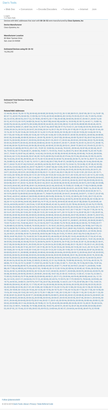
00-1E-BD (44, 287)
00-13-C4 (49, 250)
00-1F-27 (99, 207)
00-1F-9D (71, 129)
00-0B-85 (33, 252)
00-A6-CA (11, 260)
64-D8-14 (64, 121)
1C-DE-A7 (80, 274)
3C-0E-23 (67, 231)
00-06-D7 (55, 298)
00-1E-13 (72, 172)
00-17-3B (53, 119)
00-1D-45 (8, 210)
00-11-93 (91, 212)
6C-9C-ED (98, 164)
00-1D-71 (97, 172)
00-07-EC (99, 215)
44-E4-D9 (14, 204)
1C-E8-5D (33, 116)
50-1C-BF (66, 113)
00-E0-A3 (88, 271)
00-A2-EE (41, 145)
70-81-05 (92, 239)
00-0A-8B (16, 137)
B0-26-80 (73, 303)
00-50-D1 (11, 234)
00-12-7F (38, 292)
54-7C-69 (38, 236)
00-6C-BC (16, 185)
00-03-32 (99, 180)
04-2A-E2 (67, 258)
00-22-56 (58, 207)
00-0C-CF (71, 295)
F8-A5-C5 (91, 145)
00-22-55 (66, 207)
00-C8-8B (99, 183)
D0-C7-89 (53, 161)
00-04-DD (41, 255)
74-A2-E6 (11, 159)
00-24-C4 (49, 244)
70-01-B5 (72, 263)
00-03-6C (74, 140)
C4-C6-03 (47, 153)
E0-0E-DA (33, 220)
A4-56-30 (47, 164)
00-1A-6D (88, 132)
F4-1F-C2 (36, 279)
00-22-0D (99, 244)
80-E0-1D (16, 194)
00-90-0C (27, 159)
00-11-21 (41, 177)
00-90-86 (50, 231)
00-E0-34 (44, 234)
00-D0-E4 (71, 300)
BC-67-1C (8, 116)
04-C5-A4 (30, 204)
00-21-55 (82, 244)
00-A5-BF (83, 306)
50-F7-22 (49, 223)
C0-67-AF (36, 199)
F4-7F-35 (44, 202)
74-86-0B (25, 306)
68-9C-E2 (46, 236)
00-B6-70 (86, 151)
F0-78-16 (30, 228)
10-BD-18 (97, 121)
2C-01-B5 (28, 308)
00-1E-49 (16, 247)
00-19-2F (49, 175)
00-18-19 (91, 247)
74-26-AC (89, 153)
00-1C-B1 (80, 172)
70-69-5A (11, 151)
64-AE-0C (50, 124)
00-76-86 (27, 260)
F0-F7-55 (38, 282)
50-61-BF (78, 151)
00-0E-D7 (66, 135)
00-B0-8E (65, 255)
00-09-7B (41, 137)
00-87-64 (22, 153)
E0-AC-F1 (94, 234)
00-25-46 (61, 169)
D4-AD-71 (83, 266)
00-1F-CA (83, 207)
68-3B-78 (13, 228)
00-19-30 (74, 247)
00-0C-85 (63, 295)
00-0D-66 (41, 215)
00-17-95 (63, 290)
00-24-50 (75, 284)
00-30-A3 (24, 143)
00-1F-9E (41, 247)
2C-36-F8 (53, 202)
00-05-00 (7, 255)
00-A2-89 (56, 303)
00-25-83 (32, 244)
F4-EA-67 (30, 164)
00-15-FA (16, 212)
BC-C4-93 (67, 116)
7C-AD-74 (28, 161)
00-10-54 (61, 268)
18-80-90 (50, 148)
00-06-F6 (41, 242)
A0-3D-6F (49, 145)
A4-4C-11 (89, 121)
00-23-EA (86, 169)
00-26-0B (24, 207)
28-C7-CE (92, 196)
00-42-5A (19, 260)
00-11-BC (55, 292)
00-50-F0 (69, 199)
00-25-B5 (16, 207)
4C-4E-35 (19, 161)
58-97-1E (93, 159)
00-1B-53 (95, 287)
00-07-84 (91, 137)
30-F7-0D (55, 228)
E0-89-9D (41, 276)
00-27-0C (53, 169)
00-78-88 (39, 303)
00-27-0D (7, 244)
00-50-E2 (13, 274)
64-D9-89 (94, 202)
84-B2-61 (25, 231)
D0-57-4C (84, 167)
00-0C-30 (8, 137)
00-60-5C (55, 271)
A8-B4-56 (36, 151)
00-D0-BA (33, 258)
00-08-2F (100, 239)
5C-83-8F (78, 268)
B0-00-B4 (98, 153)
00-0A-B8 (50, 252)
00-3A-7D (16, 145)
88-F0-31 (74, 113)
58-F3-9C (11, 199)
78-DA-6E (86, 279)
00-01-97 (16, 183)
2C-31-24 (53, 260)
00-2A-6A (41, 239)
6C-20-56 (63, 236)
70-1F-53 (13, 263)
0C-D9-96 (19, 202)
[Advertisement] (54, 77)
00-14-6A (13, 292)
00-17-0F (74, 210)
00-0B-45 (80, 295)
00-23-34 (49, 207)
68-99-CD (50, 156)
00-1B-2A (58, 247)
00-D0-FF (16, 143)
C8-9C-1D (67, 167)
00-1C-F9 (47, 132)
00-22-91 (22, 172)
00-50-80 (49, 113)
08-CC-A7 (83, 145)
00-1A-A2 (58, 175)
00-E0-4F (89, 191)
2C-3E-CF (63, 274)
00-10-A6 (87, 161)
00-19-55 (41, 175)
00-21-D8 (63, 172)
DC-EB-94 (70, 268)
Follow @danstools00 (11, 400)
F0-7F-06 (24, 276)
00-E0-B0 (71, 271)
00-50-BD (42, 231)
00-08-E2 (32, 180)
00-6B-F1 (100, 220)
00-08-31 (83, 239)
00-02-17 (46, 300)
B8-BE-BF (83, 124)
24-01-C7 (19, 279)
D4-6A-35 (37, 188)
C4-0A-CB (16, 167)
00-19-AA (30, 290)
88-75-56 (52, 234)
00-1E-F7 (32, 247)
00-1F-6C (24, 247)
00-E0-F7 (63, 271)
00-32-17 (44, 226)
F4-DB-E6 (92, 185)
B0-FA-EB (50, 196)
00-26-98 (16, 244)
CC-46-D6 (8, 113)
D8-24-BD (33, 124)
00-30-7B (32, 183)
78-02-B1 (67, 148)
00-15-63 (24, 212)
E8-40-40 (91, 124)
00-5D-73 (47, 263)
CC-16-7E (47, 303)
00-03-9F (57, 255)
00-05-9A (47, 298)
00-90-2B (85, 199)
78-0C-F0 (50, 306)
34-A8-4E (74, 194)
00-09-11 (16, 180)
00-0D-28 (74, 177)
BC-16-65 (72, 236)
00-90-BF (41, 113)
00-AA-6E (33, 266)
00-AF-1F (24, 220)
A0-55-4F (50, 116)
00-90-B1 (38, 274)
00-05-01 (99, 137)
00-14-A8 (49, 135)
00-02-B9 (82, 255)
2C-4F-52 (13, 191)
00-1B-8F (13, 290)
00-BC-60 (42, 306)
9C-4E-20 (24, 284)
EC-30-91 (99, 242)
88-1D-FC (27, 199)
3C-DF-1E (82, 242)
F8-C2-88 (85, 234)
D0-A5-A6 (83, 156)
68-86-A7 (24, 196)
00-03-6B (24, 255)
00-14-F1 (57, 212)
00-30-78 (7, 258)
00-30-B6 (82, 218)
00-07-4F (91, 252)
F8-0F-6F (66, 266)
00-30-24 (7, 143)
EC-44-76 (90, 204)
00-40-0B (61, 119)
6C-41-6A (97, 236)
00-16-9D (97, 290)
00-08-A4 (66, 137)
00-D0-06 (79, 300)
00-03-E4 (32, 140)
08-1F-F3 (62, 127)
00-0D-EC (83, 135)
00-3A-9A (58, 284)
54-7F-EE (66, 242)
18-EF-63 (92, 167)
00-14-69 (99, 175)
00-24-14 (47, 129)
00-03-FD (74, 218)
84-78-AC (8, 196)
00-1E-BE (36, 287)
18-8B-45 (45, 268)
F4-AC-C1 (70, 127)
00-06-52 (74, 180)
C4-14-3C (11, 279)
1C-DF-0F (39, 204)
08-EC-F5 (70, 151)
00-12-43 (88, 292)
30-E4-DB (55, 282)
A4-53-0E (79, 308)
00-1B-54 (24, 175)
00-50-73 (27, 234)
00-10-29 (38, 271)
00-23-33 (92, 284)
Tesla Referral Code (45, 404)
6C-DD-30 (83, 223)
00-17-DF (99, 247)
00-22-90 (83, 284)
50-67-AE (33, 156)
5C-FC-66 (75, 156)
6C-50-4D (24, 242)
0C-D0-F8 (19, 226)
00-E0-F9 (96, 271)
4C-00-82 (44, 279)
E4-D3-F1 (83, 194)
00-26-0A (67, 284)
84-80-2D (32, 276)
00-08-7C (91, 215)
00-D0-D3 (74, 183)
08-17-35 (89, 282)
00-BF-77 (30, 263)
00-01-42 (49, 183)
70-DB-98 (70, 260)
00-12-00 (63, 292)
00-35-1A (82, 143)
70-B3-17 (44, 151)
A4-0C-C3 (64, 204)
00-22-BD (30, 172)
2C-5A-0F (53, 188)
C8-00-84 (66, 276)
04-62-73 (13, 164)
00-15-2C (41, 212)
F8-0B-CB (61, 260)
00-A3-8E (62, 188)
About (26, 404)
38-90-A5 (75, 148)
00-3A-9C (81, 204)
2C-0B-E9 (36, 260)
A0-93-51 (58, 306)
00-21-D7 (27, 287)
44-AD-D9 (80, 236)
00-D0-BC (42, 258)
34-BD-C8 (30, 121)
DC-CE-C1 (17, 231)
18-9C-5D (52, 199)
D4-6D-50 (25, 116)
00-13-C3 (41, 250)
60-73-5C (60, 234)
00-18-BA (8, 250)
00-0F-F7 (29, 295)
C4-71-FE (72, 282)
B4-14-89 (58, 167)
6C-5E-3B (56, 153)
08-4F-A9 (48, 191)
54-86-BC (77, 226)
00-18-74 (99, 210)
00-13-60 (32, 250)
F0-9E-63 (16, 276)
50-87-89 (83, 113)
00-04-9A (96, 298)
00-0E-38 (16, 215)
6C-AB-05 (30, 153)
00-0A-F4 (88, 295)
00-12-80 (7, 177)
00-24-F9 (33, 207)
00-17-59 (90, 210)
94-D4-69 (41, 185)
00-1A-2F (41, 210)
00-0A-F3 (83, 177)
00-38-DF (91, 220)
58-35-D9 (8, 242)
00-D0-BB (14, 303)
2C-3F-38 (89, 164)
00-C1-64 (22, 303)
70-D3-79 (8, 223)
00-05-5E (71, 298)
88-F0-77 (42, 167)
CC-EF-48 (58, 239)
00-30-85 (24, 258)
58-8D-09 (8, 284)
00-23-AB (66, 244)
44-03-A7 (16, 196)
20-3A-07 (66, 194)
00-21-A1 (91, 244)
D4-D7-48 (75, 239)
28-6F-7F (74, 145)
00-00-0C (38, 228)
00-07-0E (79, 298)
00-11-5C (16, 177)
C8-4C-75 (36, 127)
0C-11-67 (16, 220)
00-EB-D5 (50, 220)
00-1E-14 (38, 132)
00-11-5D (71, 292)
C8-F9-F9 (30, 282)
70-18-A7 (52, 226)
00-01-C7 (58, 140)
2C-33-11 (99, 145)
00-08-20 (21, 298)
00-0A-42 (58, 215)
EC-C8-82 (36, 169)
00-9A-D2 (78, 260)
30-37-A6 (45, 127)
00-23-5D (38, 172)
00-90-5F (77, 199)
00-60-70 (60, 159)
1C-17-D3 (33, 284)
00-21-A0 (55, 172)
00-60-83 (68, 159)
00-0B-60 (41, 252)
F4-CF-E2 (58, 113)
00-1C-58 (86, 287)
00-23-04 (74, 207)
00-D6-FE (50, 266)
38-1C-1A (91, 113)
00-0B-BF (99, 135)
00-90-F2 (44, 119)
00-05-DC (100, 252)
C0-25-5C (11, 119)
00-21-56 (55, 129)
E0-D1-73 (22, 236)
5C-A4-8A (79, 161)
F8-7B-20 (66, 223)
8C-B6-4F (47, 204)
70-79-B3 (91, 223)
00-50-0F (81, 191)
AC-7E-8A (86, 268)
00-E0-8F (57, 194)
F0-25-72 (33, 242)
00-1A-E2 (8, 175)
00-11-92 (80, 292)
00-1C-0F (72, 132)
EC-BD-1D (8, 231)
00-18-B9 (24, 135)
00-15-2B (32, 212)
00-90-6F (64, 153)
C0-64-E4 (70, 308)
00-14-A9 (49, 212)
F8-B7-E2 (38, 263)
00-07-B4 (41, 180)
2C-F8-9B (95, 308)
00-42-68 (7, 145)
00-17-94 (82, 210)
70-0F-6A (97, 263)
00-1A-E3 (22, 290)
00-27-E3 (16, 223)
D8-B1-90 (72, 228)
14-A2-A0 (39, 153)
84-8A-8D (16, 266)
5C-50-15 (80, 121)
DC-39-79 (95, 151)
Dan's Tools (9, 2)
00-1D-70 (49, 247)
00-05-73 (33, 218)
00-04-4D (13, 300)
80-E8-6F (24, 194)
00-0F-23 (13, 295)
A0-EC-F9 (16, 116)
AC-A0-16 (56, 204)
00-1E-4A (96, 129)
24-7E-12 (22, 263)
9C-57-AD (22, 164)
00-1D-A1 (89, 172)
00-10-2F (44, 159)
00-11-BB (46, 292)
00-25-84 (38, 129)
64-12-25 (16, 156)
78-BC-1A (87, 188)
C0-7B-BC (36, 119)
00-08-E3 (13, 298)
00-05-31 (57, 180)
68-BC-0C (25, 167)
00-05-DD (90, 180)
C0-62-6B (16, 242)
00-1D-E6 (91, 207)
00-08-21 (83, 215)
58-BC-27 (19, 127)
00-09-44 (83, 252)
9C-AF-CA (42, 284)
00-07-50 (83, 137)
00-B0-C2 (96, 300)
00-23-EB (11, 287)
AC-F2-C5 (13, 121)
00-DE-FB (8, 124)
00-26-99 (77, 169)
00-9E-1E (41, 220)
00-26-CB (8, 207)
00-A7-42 (58, 220)
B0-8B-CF (11, 226)
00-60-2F (52, 159)
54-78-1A (85, 159)
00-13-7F (74, 250)
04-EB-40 (41, 266)
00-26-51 (24, 244)
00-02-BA (83, 140)
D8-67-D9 (24, 239)
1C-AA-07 (64, 282)
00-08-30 (50, 239)
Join (94, 9)
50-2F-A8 (75, 306)
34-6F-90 (13, 236)
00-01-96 (74, 255)
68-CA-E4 (98, 303)
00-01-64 (38, 300)
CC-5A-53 (41, 223)
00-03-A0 (41, 140)
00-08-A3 (16, 218)
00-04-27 (24, 140)
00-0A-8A (58, 252)
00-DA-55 (58, 258)
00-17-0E (88, 290)
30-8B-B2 (39, 191)
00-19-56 (47, 290)
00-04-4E (49, 218)
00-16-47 (7, 212)
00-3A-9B (91, 242)
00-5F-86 (25, 185)
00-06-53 (16, 255)
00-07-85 (74, 215)
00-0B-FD (46, 295)
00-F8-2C (25, 148)
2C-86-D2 (44, 260)
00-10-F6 (7, 194)
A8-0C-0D (75, 231)
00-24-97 (30, 129)
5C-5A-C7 (22, 191)
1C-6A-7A (89, 274)
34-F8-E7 (74, 266)
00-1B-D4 (66, 247)
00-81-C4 (33, 185)
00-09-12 (75, 252)
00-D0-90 (99, 218)
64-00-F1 (22, 204)
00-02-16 (24, 183)
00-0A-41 (33, 137)
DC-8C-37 (62, 308)
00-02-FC (58, 218)
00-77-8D (11, 268)
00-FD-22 (44, 308)
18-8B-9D (89, 228)
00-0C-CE (57, 177)
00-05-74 (7, 140)
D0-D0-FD (11, 127)
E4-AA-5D (32, 194)
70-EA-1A (61, 151)
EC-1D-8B (75, 185)
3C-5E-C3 (92, 156)
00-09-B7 (97, 295)
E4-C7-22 (27, 119)
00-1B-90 (16, 175)
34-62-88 (19, 199)
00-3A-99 (87, 127)
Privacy (33, 404)
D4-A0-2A (16, 124)
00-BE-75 (58, 223)
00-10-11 (97, 191)
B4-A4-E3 (11, 169)
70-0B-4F (27, 226)
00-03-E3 (32, 255)
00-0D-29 (99, 250)
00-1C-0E (16, 210)
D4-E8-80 (91, 266)
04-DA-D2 (28, 279)
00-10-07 (46, 271)
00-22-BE (57, 244)
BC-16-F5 (41, 156)
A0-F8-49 (75, 276)
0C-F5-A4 (66, 156)
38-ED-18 (97, 228)
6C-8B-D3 (19, 268)
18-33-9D (72, 121)
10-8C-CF (97, 282)
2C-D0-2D (58, 145)
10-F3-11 (36, 161)
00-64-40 (95, 127)
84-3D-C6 (92, 258)
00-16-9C (74, 175)
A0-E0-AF (58, 185)
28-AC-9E (95, 188)
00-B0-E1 (75, 220)
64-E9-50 (44, 199)
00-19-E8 (80, 132)
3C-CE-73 (64, 164)
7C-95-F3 (62, 279)
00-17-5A (80, 290)
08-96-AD (45, 188)
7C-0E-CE (8, 276)
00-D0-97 (57, 143)
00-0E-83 (82, 250)
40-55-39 (75, 124)
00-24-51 (94, 169)
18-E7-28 (55, 274)
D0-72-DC (83, 196)
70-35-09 (35, 226)
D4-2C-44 (50, 185)
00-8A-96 (30, 303)
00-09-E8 (67, 252)
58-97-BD (47, 121)
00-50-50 (22, 274)
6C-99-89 (92, 231)
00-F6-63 (24, 145)
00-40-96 (47, 228)
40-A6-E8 (55, 236)
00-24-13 (40, 244)
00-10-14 (10, 202)
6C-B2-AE (92, 148)
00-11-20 (96, 292)
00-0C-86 (24, 215)
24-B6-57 (22, 282)
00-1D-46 (22, 132)
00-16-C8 (72, 290)
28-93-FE (57, 242)
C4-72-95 (42, 116)
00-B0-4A (88, 300)
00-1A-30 (38, 290)
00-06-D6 (66, 215)
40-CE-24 (95, 260)
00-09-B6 (8, 180)
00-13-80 (66, 250)
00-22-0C (8, 247)
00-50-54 (58, 231)
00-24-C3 (22, 129)
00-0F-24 (99, 212)
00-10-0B (94, 199)
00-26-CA (13, 129)
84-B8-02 (58, 116)
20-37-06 (47, 282)
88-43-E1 (44, 169)
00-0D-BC (66, 177)
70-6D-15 (13, 153)
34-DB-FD (70, 161)
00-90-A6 (72, 153)
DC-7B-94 (73, 204)
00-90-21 (30, 274)
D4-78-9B (86, 226)
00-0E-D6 (8, 215)
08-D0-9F (41, 124)
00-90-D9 (22, 271)
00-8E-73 (99, 143)
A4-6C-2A (91, 276)
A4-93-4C (13, 282)
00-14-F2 (30, 292)
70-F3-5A (87, 260)
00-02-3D (46, 274)
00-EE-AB (69, 226)
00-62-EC (75, 258)
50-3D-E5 (75, 167)
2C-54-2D (33, 239)
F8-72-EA (8, 239)
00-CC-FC (91, 143)
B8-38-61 (83, 231)
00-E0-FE (80, 271)
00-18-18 (97, 132)
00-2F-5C (11, 308)
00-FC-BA (89, 263)
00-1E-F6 (63, 129)
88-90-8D (83, 276)
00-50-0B (19, 234)
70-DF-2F (42, 148)
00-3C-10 (81, 303)
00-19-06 (16, 135)
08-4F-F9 (87, 308)
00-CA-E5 (8, 185)
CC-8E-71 (64, 263)
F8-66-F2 (19, 169)
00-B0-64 (41, 143)
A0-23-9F (78, 188)
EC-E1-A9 (84, 116)
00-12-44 (32, 177)
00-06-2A (30, 298)
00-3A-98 (50, 284)
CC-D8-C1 (98, 274)
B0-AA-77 (41, 194)
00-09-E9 (91, 177)
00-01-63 (41, 183)
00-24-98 (41, 207)
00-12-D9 (57, 135)
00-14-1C (91, 175)
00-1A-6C (24, 210)
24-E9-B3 (95, 279)
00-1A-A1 (83, 247)
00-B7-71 (58, 266)
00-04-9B (8, 183)
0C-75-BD (8, 220)
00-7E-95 (7, 266)
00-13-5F (24, 250)
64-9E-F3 (25, 124)
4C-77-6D (84, 185)
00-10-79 (36, 159)
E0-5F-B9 (81, 282)
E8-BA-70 (86, 202)
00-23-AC (13, 172)
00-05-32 (66, 180)
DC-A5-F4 (53, 279)
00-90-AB (81, 153)
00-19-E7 (66, 210)
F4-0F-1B (99, 113)
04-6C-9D (55, 121)
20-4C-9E (19, 159)
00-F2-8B (91, 183)
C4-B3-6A (53, 308)
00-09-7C (49, 137)
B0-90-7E (24, 266)
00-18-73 (55, 290)
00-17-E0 (7, 135)
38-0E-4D (74, 223)
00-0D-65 (33, 215)
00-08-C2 (8, 218)
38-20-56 (95, 268)
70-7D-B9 (67, 185)
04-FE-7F (49, 242)
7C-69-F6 (92, 116)
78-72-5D (80, 263)
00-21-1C (47, 172)
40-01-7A (32, 223)
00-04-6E (41, 218)
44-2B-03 (38, 164)
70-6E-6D (24, 223)
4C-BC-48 (28, 188)
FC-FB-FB (98, 204)
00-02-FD (30, 300)
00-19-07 (49, 210)
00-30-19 (49, 143)
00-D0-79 (74, 143)
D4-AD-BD (31, 191)
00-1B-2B (64, 132)
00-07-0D (82, 180)
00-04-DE (16, 140)
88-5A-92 (19, 119)
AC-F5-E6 (28, 268)
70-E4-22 (33, 231)
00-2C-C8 (8, 306)
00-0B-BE (24, 252)
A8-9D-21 (49, 276)
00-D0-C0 (16, 258)
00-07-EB (58, 137)
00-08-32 (41, 196)
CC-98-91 (16, 306)
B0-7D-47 (63, 228)
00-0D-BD (38, 295)
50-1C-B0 (55, 263)
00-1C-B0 (69, 287)
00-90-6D (33, 113)
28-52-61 (66, 145)
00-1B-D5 (55, 132)
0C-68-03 (16, 239)
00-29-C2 (60, 226)
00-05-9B (38, 298)
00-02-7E (90, 255)
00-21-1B (74, 244)
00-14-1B (16, 250)
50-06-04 (58, 196)
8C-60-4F (69, 202)
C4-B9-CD (8, 148)
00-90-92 (30, 271)
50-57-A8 (55, 164)
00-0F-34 (90, 250)
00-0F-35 (49, 177)
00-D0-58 (57, 183)
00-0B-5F (24, 137)
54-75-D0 (28, 169)
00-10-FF (21, 121)
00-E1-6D (77, 234)
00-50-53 (73, 191)
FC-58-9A (22, 228)
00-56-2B (32, 145)
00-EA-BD (92, 306)
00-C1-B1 (34, 148)
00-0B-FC (55, 295)
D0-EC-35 (36, 308)
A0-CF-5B (77, 202)
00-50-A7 (91, 218)
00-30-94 (63, 300)
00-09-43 (24, 180)
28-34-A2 (8, 156)
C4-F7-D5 (95, 226)
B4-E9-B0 (33, 196)
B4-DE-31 (27, 151)
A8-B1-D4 (28, 127)
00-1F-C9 (52, 287)
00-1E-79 (13, 132)
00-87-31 (66, 220)
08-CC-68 (45, 161)
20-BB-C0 (11, 161)
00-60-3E (35, 234)
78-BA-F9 (49, 194)
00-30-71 (66, 143)
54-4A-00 (24, 156)
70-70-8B (33, 306)
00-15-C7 (66, 175)
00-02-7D (91, 140)
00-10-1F (53, 268)
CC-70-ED (11, 188)
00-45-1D (67, 306)
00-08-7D (74, 137)
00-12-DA (58, 250)
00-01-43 (54, 300)
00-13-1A (74, 212)
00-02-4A (66, 140)
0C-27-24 (89, 236)
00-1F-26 (80, 129)
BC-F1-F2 (58, 276)
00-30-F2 (82, 183)
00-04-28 (49, 255)
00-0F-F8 (21, 295)
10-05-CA (72, 274)
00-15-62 (22, 292)
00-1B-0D (33, 210)
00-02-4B (99, 255)
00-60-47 (78, 119)
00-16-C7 (83, 175)
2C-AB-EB (17, 148)
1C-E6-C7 (91, 194)
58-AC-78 (16, 113)
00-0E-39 (74, 135)
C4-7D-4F (74, 242)
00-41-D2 (65, 191)
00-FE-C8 (56, 191)
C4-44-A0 (58, 148)
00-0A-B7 (100, 177)
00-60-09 (70, 119)
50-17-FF (70, 279)
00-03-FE (66, 218)
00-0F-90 (82, 212)
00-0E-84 (91, 135)
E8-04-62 (16, 284)
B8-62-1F (66, 124)
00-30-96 (50, 258)
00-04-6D (21, 300)
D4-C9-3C (19, 188)
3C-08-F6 (75, 196)
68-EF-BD (53, 127)
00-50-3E (66, 183)
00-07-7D (33, 167)
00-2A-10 (83, 258)
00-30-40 (32, 143)
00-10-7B (25, 113)
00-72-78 (19, 151)
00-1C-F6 (61, 287)
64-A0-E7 (67, 239)
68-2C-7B (89, 303)
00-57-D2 (36, 268)
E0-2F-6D (99, 194)
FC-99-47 (69, 234)
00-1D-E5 (30, 132)
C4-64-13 (72, 164)
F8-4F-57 (61, 161)
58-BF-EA (36, 202)
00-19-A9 (58, 210)
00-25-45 (69, 169)
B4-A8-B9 (64, 303)
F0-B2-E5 (80, 228)
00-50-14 (13, 271)
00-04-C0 (24, 218)
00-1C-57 (33, 175)
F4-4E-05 (58, 156)
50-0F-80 (83, 148)
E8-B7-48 (50, 167)
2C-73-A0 (19, 308)
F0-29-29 (75, 116)
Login (7, 16)
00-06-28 (49, 180)
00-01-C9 (49, 140)
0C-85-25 (8, 167)
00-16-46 (32, 135)
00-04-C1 (88, 298)
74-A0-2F (30, 236)
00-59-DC (83, 220)
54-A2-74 (38, 121)
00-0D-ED (8, 252)
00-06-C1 (86, 119)
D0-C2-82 (58, 124)
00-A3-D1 (70, 188)
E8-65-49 (95, 161)
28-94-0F (61, 202)
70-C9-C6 (53, 151)
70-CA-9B (81, 164)
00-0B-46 (49, 215)
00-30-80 (99, 140)
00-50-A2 (61, 199)
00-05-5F (63, 298)
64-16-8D (78, 127)
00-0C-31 (16, 252)
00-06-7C (76, 159)
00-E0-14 (94, 119)
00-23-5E (19, 287)
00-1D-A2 (78, 287)
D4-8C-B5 (28, 202)
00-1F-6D (88, 129)
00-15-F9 (41, 135)
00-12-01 (24, 177)
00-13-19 (66, 212)
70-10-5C (66, 196)
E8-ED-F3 (78, 279)
